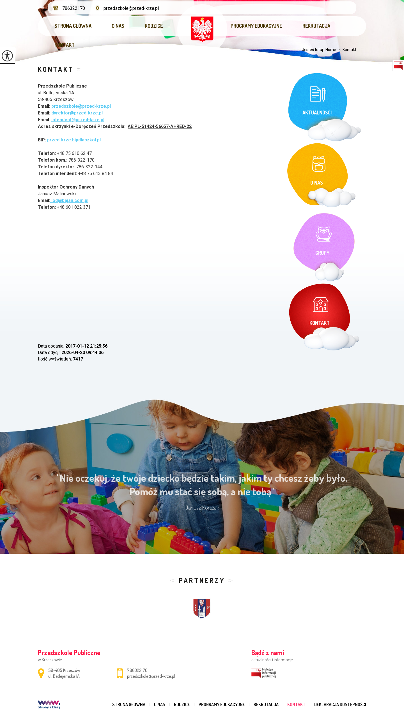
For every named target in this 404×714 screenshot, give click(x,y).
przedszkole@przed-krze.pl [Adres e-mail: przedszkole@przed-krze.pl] (151, 676)
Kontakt (64, 45)
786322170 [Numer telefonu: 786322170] (137, 670)
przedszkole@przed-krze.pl (126, 8)
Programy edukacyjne (256, 26)
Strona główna (72, 26)
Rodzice (154, 26)
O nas (118, 26)
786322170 (69, 8)
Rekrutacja (316, 26)
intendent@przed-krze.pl (77, 119)
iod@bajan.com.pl (69, 200)
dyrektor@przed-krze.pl (77, 113)
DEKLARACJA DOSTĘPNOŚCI (340, 704)
